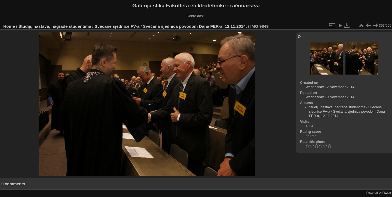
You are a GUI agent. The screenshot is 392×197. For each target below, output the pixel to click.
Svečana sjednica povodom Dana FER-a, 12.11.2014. (195, 26)
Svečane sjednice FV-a (116, 26)
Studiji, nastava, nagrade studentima (55, 26)
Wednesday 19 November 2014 (329, 97)
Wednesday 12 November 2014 (329, 87)
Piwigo (386, 192)
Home (9, 26)
